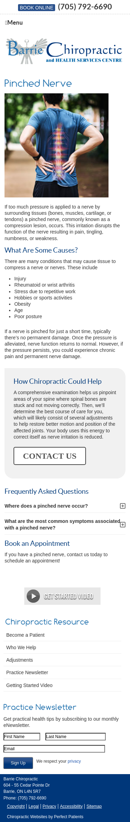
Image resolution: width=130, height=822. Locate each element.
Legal (33, 806)
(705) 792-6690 (85, 6)
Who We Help (21, 647)
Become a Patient (25, 635)
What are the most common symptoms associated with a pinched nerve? (62, 524)
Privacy (49, 806)
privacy (74, 761)
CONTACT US (49, 455)
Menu (14, 22)
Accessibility (71, 806)
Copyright (16, 806)
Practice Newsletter (27, 672)
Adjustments (19, 660)
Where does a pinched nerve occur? (46, 506)
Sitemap (94, 806)
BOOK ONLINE (36, 7)
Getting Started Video (29, 685)
